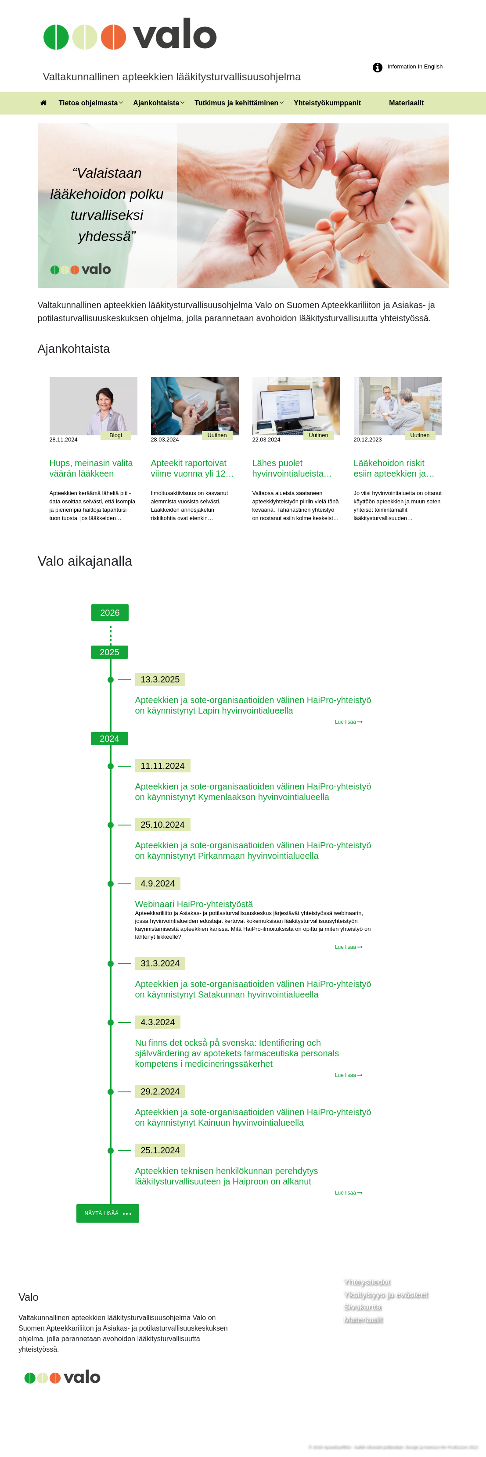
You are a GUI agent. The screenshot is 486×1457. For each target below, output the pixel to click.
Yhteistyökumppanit (327, 103)
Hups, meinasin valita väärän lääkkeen (91, 468)
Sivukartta (362, 1306)
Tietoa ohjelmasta (88, 103)
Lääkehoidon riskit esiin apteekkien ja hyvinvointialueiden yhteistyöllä (391, 469)
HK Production (453, 1446)
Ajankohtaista (156, 103)
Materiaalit (406, 103)
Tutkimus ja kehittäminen (236, 103)
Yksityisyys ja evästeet (385, 1294)
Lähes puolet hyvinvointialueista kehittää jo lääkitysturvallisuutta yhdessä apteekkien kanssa (291, 469)
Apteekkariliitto (336, 1446)
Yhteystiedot (366, 1281)
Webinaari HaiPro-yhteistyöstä (194, 904)
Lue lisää (349, 722)
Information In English (415, 66)
